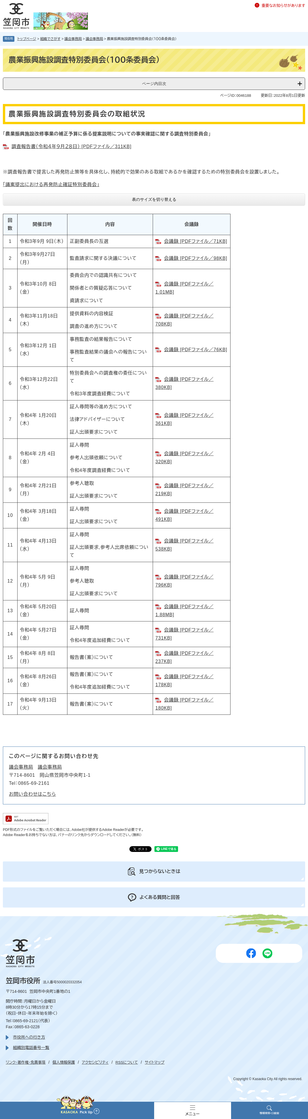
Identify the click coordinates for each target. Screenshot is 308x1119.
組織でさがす (50, 39)
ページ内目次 (154, 83)
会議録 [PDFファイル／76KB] (195, 349)
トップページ (26, 39)
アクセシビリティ (95, 1062)
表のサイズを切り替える (154, 199)
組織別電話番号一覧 (31, 1047)
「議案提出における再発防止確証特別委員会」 (51, 184)
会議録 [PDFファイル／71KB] (195, 241)
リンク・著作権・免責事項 (26, 1062)
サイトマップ (154, 1062)
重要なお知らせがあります (283, 5)
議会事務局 (73, 39)
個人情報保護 (63, 1062)
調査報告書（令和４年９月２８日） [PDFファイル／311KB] (71, 146)
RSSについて (127, 1062)
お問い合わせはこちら (32, 794)
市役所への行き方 (29, 1037)
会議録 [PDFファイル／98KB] (195, 258)
